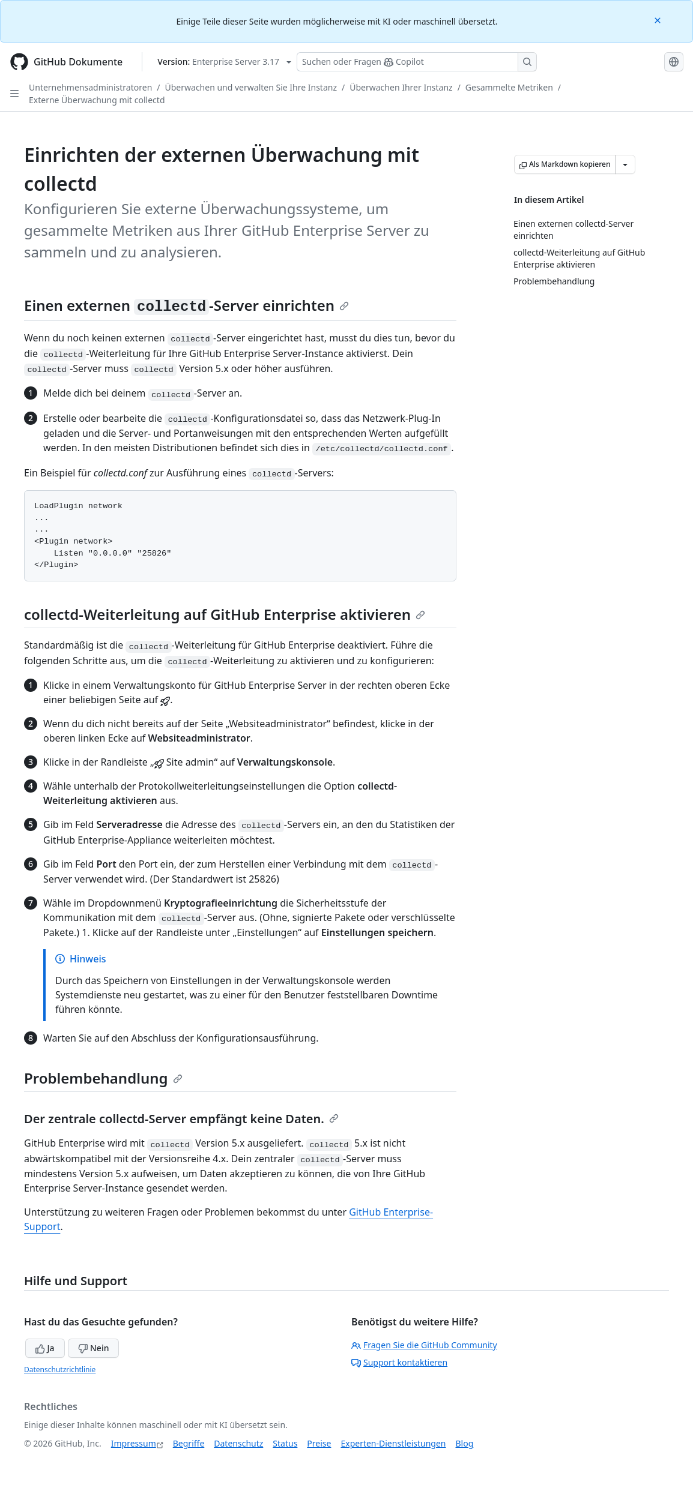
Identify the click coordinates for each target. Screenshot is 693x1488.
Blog (465, 1443)
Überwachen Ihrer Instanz (401, 87)
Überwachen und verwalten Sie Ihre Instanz (251, 87)
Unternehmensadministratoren (90, 87)
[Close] (658, 19)
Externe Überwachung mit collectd (97, 100)
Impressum (133, 1443)
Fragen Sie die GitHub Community (424, 1345)
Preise (319, 1443)
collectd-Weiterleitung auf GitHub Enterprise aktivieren (224, 614)
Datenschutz (238, 1443)
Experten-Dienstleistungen (393, 1443)
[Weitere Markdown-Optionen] (625, 164)
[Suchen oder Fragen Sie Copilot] (417, 61)
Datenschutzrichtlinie (59, 1369)
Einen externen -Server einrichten (186, 305)
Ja (45, 1348)
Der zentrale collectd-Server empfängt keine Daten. (181, 1119)
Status (285, 1443)
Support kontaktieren (399, 1362)
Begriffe (189, 1443)
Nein (93, 1348)
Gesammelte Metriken (509, 87)
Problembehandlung (103, 1078)
